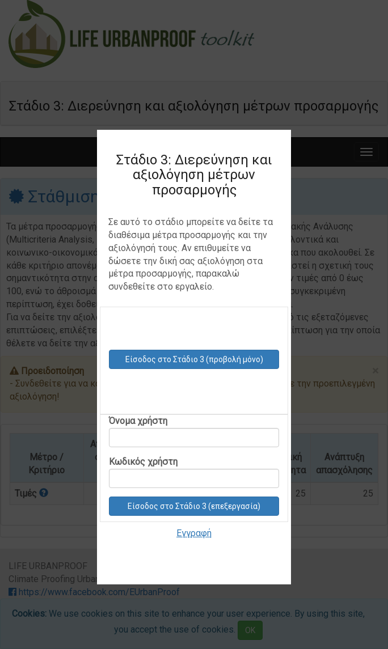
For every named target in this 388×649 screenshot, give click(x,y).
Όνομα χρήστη (194, 431)
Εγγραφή (194, 533)
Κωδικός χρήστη (194, 472)
